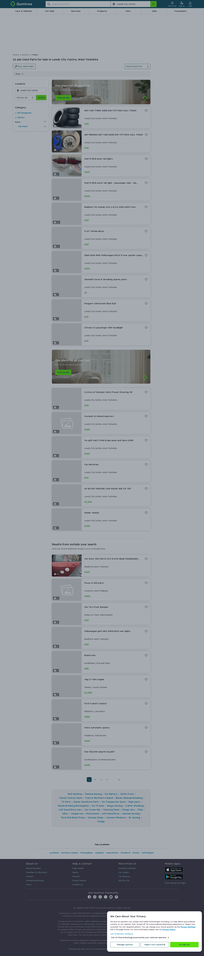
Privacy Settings (187, 927)
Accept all (184, 944)
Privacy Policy (169, 929)
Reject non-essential (155, 944)
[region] (154, 931)
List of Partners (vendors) (121, 934)
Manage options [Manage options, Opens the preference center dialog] (125, 944)
